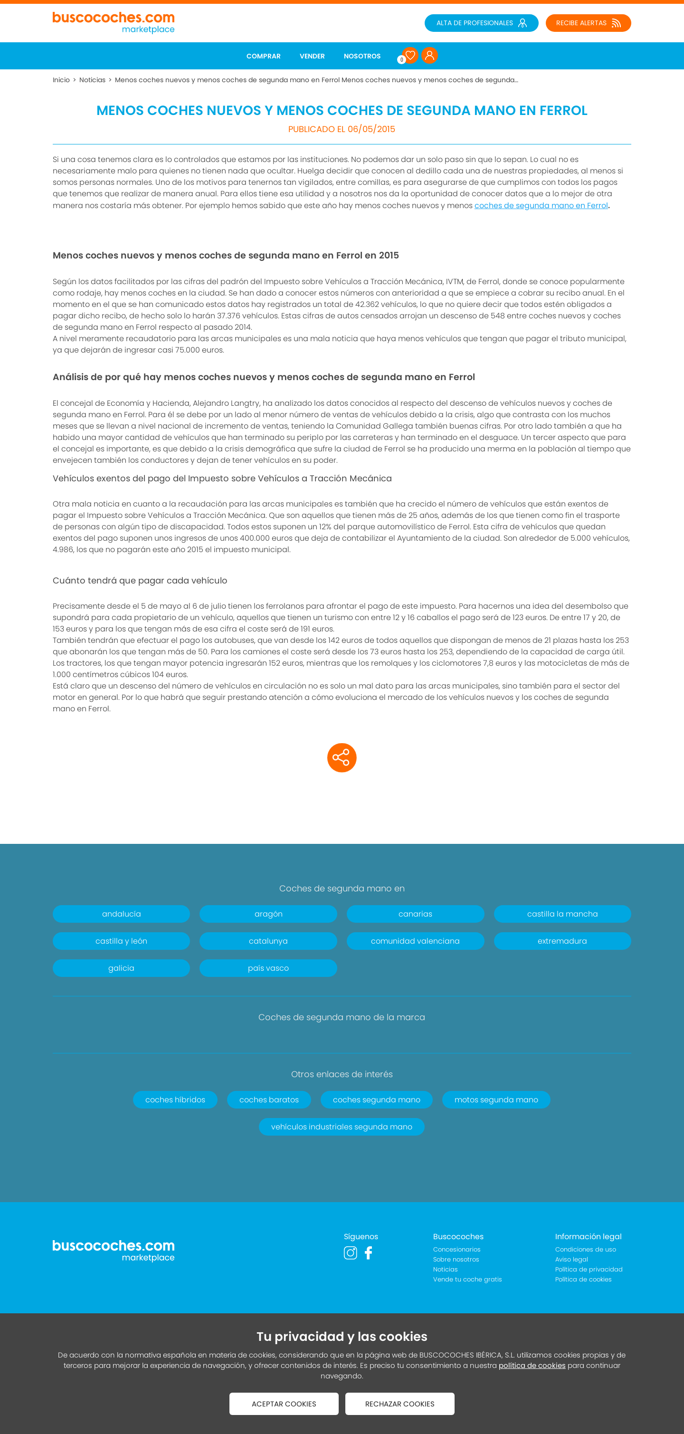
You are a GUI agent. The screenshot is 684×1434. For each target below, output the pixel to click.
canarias (415, 913)
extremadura (562, 941)
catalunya (268, 941)
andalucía (121, 913)
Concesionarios (457, 1249)
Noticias (92, 80)
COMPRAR (264, 56)
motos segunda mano (496, 1099)
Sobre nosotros (456, 1259)
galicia (121, 968)
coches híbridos (175, 1099)
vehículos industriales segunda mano (341, 1126)
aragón (269, 913)
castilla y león (121, 941)
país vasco (268, 968)
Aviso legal (571, 1259)
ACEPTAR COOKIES (284, 1404)
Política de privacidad (589, 1269)
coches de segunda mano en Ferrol (541, 205)
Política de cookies (583, 1279)
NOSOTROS (362, 56)
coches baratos (269, 1099)
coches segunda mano (376, 1099)
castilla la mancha (562, 913)
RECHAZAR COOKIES (400, 1404)
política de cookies (532, 1365)
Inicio (61, 80)
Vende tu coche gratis (467, 1279)
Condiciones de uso (585, 1249)
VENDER (312, 56)
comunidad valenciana (415, 941)
